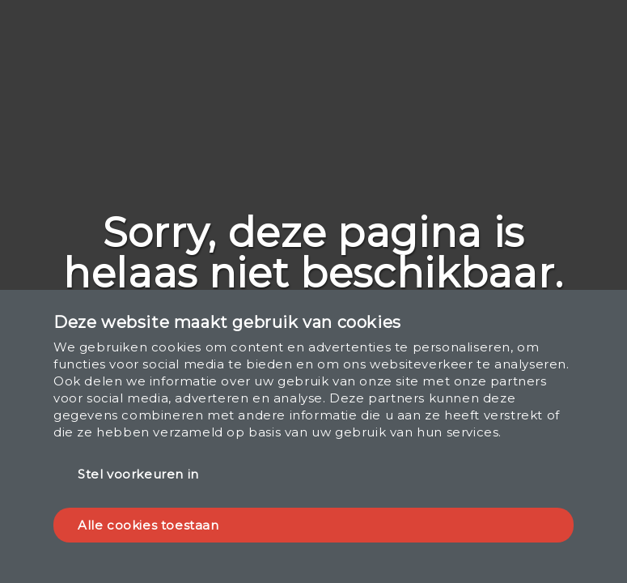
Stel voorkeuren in (138, 474)
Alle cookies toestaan (148, 525)
